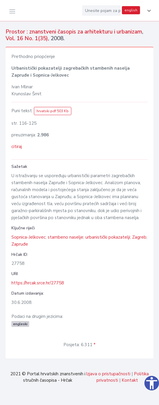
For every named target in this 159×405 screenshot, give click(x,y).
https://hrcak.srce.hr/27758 (37, 283)
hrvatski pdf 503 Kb (53, 111)
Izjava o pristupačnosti (108, 374)
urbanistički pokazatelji (107, 237)
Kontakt (130, 380)
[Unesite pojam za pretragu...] (101, 10)
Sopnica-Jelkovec (28, 237)
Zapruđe (19, 244)
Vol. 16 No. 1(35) (27, 38)
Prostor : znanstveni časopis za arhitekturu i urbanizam (74, 32)
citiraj (16, 146)
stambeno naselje (65, 237)
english (131, 10)
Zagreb (139, 237)
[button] (147, 11)
